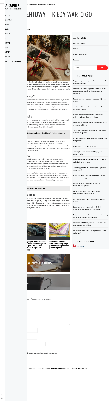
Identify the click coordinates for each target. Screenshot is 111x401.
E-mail (35, 358)
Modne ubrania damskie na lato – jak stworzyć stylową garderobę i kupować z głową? (95, 119)
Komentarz (37, 325)
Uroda (10, 47)
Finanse (11, 29)
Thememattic (38, 396)
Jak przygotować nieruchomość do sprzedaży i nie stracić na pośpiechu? (95, 137)
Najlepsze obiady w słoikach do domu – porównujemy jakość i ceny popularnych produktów (95, 236)
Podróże (11, 33)
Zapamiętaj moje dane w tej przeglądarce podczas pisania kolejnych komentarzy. (55, 378)
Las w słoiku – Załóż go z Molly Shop (96, 155)
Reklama (87, 60)
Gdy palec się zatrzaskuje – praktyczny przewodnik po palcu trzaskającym (94, 83)
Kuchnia (11, 15)
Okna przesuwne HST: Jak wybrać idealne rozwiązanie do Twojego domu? (95, 207)
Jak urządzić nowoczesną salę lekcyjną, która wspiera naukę (94, 162)
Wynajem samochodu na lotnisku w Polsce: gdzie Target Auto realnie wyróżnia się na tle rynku (57, 267)
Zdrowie (11, 43)
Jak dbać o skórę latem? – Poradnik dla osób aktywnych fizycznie (95, 110)
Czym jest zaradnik (90, 43)
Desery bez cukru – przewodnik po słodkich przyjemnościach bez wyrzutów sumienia (95, 226)
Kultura (11, 56)
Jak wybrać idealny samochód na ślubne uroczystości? (38, 265)
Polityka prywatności (16, 61)
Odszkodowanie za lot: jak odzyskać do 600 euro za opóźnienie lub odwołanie (95, 171)
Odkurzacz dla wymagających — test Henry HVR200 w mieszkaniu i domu (96, 128)
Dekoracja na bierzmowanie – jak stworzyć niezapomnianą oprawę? (95, 198)
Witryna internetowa (39, 365)
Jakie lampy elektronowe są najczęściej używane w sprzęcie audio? (94, 181)
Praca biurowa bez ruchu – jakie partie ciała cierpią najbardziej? (94, 255)
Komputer (12, 52)
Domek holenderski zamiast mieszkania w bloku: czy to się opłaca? (93, 148)
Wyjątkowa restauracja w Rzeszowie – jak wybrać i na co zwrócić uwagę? (96, 191)
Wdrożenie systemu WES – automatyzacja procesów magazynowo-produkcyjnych (73, 266)
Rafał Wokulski (56, 29)
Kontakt (86, 49)
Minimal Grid (87, 394)
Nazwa (35, 352)
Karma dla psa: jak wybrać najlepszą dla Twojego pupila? (96, 217)
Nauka (10, 38)
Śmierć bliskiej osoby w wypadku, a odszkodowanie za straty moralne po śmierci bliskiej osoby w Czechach (96, 93)
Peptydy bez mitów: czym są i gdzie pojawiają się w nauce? (95, 102)
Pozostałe (12, 20)
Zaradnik (16, 5)
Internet (11, 24)
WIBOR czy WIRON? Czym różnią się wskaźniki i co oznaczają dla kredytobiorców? (95, 246)
